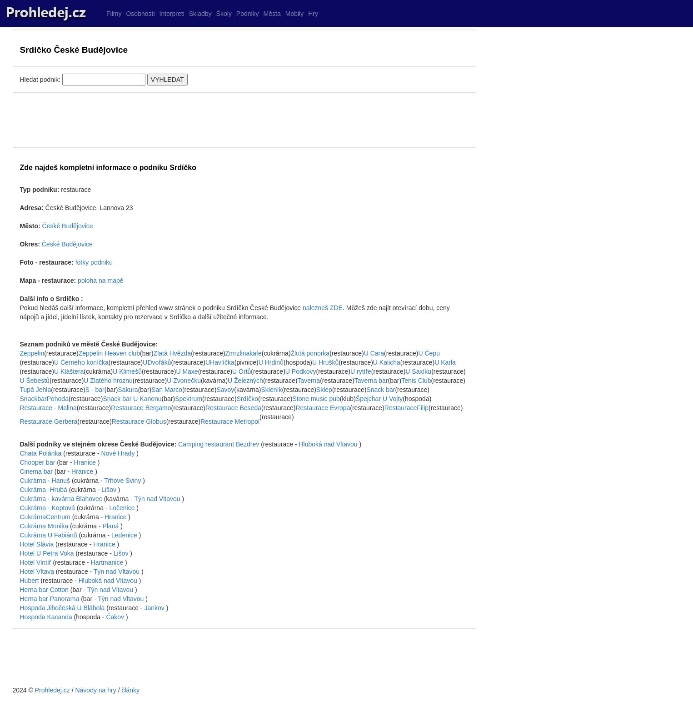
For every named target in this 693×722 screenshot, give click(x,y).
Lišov (108, 489)
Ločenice (122, 507)
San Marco (166, 389)
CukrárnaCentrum (45, 517)
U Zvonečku (184, 380)
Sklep (324, 389)
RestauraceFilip (406, 407)
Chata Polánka (42, 453)
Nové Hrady (118, 453)
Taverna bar (371, 380)
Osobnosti (140, 13)
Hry (313, 13)
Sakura (128, 389)
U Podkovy (300, 371)
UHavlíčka (219, 362)
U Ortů (241, 371)
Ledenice (124, 535)
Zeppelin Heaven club (109, 353)
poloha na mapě (100, 280)
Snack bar (380, 389)
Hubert (29, 580)
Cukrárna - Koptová (48, 507)
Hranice (85, 462)
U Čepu (428, 353)
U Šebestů (35, 380)
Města (272, 13)
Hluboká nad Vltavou (328, 444)
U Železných (245, 380)
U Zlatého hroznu (108, 380)
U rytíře (360, 371)
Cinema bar (37, 471)
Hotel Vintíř (35, 562)
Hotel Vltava (37, 571)
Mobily (294, 13)
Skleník (271, 389)
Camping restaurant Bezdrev (219, 444)
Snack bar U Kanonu (132, 398)
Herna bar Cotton (45, 589)
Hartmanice (107, 562)
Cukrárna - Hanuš (46, 480)
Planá (111, 526)
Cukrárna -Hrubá (43, 489)
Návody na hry (95, 690)
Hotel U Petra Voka (47, 553)
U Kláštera (69, 371)
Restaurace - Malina (48, 407)
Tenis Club (416, 380)
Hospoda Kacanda (47, 617)
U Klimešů (127, 371)
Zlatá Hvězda (172, 353)
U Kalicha (386, 362)
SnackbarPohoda (44, 398)
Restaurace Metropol (229, 421)
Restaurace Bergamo (141, 407)
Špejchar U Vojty (379, 398)
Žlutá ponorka (310, 353)
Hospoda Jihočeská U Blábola (63, 608)
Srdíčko (247, 398)
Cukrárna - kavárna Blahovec (62, 498)
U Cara (374, 353)
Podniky (247, 13)
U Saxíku (418, 371)
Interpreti (172, 13)
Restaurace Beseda (233, 407)
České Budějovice (67, 226)
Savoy (225, 389)
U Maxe (187, 371)
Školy (224, 13)
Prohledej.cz (52, 690)
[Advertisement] (244, 120)
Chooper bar (38, 462)
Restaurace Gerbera (49, 421)
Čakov (115, 617)
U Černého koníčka (81, 362)
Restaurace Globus (139, 421)
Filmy (113, 13)
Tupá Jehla (35, 389)
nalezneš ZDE (323, 307)
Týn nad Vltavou (157, 498)
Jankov (154, 608)
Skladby (200, 13)
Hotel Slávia (37, 544)
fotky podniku (94, 262)
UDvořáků (157, 362)
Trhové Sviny (122, 480)
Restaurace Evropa (322, 407)
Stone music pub (315, 398)
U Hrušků (325, 362)
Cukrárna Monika (45, 526)
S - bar (95, 389)
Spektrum (188, 398)
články (130, 690)
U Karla (445, 362)
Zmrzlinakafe (243, 353)
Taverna (308, 380)
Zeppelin (32, 353)
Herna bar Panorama (50, 598)
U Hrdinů (271, 362)
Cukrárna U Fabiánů (49, 535)
